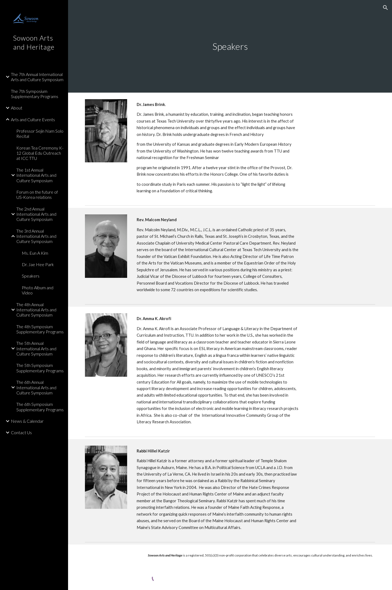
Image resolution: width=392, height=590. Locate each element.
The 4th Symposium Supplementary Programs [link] (40, 329)
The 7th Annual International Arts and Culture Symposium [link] (37, 77)
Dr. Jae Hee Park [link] (38, 264)
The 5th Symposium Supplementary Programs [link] (40, 368)
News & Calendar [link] (27, 421)
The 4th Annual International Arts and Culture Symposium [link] (36, 310)
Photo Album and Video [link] (37, 290)
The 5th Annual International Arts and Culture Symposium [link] (36, 348)
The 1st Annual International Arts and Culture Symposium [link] (36, 175)
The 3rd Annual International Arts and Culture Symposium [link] (36, 236)
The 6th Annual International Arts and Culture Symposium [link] (36, 387)
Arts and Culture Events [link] (33, 119)
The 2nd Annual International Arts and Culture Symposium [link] (36, 214)
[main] (230, 46)
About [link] (16, 107)
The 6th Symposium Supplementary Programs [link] (40, 407)
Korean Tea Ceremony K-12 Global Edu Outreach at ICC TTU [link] (39, 153)
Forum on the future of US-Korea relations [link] (37, 194)
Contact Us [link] (21, 432)
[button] (385, 7)
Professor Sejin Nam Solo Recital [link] (39, 133)
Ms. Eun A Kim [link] (35, 253)
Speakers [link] (30, 275)
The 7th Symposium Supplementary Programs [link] (34, 94)
